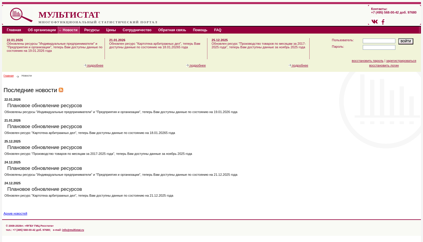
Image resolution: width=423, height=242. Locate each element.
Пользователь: (343, 40)
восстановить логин (384, 65)
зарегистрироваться (401, 60)
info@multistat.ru (73, 229)
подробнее (93, 65)
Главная (9, 75)
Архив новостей (15, 213)
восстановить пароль (368, 60)
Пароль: (338, 46)
